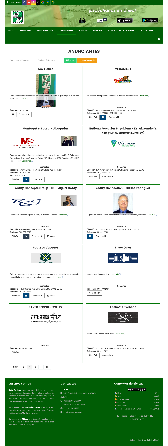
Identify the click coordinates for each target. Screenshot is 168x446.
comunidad (34, 422)
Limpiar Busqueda (87, 60)
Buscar (70, 60)
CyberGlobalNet (148, 440)
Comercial (24, 114)
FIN (47, 367)
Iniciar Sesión (14, 2)
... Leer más (25, 99)
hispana (47, 390)
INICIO (15, 367)
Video (51, 236)
